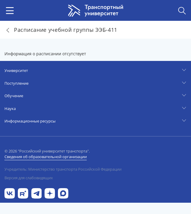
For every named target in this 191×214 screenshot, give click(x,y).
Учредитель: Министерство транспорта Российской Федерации (62, 169)
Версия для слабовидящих (28, 177)
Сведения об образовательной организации (45, 156)
